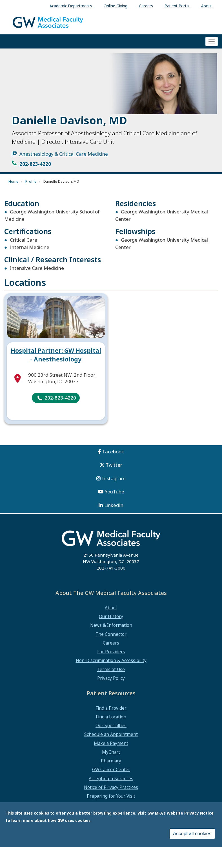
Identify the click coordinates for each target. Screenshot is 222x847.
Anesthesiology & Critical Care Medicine (63, 154)
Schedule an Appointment (111, 734)
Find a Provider (111, 708)
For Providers (111, 651)
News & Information (111, 625)
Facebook (113, 451)
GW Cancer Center (111, 769)
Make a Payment (111, 743)
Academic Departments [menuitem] (71, 5)
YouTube (114, 491)
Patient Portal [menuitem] (177, 5)
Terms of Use (111, 669)
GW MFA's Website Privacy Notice (180, 814)
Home (13, 181)
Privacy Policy (111, 678)
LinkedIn (113, 505)
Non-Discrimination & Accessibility (111, 660)
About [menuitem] (206, 5)
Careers (111, 643)
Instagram (114, 478)
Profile (31, 181)
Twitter (114, 465)
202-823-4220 (35, 164)
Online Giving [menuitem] (115, 5)
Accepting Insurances (111, 778)
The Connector (111, 634)
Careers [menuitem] (146, 5)
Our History (111, 616)
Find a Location (111, 717)
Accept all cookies (192, 834)
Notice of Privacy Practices (111, 787)
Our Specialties (111, 725)
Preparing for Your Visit (111, 796)
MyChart (111, 752)
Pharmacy (111, 761)
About (111, 607)
